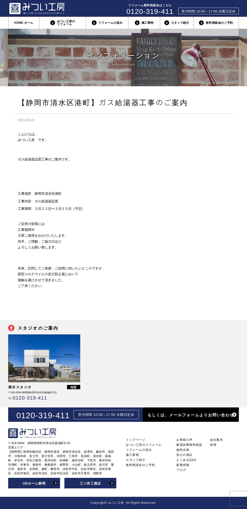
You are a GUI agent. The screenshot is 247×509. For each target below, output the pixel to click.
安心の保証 (184, 455)
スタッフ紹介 (176, 22)
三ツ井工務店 (90, 483)
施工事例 (144, 22)
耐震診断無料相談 (189, 444)
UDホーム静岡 (34, 483)
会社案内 (216, 439)
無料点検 (182, 450)
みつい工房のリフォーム (62, 23)
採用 (213, 444)
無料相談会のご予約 (216, 22)
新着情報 (182, 465)
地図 (73, 387)
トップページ (135, 439)
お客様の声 (184, 439)
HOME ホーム (23, 22)
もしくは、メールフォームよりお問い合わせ (191, 415)
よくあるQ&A (186, 460)
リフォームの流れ (107, 22)
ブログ (181, 470)
